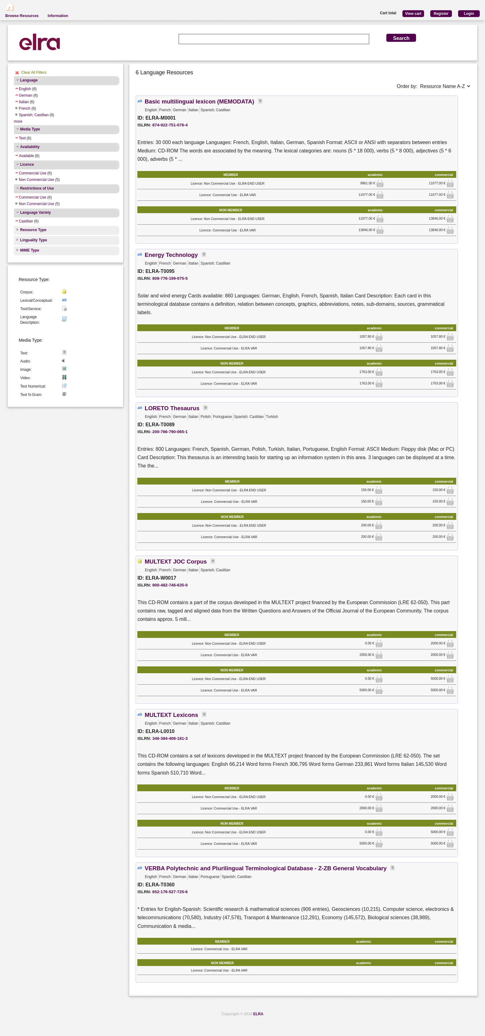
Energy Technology (171, 255)
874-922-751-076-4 (170, 125)
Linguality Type (33, 240)
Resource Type (33, 230)
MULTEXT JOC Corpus (176, 561)
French (24, 108)
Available (26, 156)
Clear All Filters (33, 72)
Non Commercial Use (36, 180)
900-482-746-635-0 (170, 585)
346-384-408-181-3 (170, 738)
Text (22, 138)
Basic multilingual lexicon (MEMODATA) (199, 101)
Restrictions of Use (37, 188)
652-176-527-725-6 (170, 891)
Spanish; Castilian (34, 115)
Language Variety (35, 212)
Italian (24, 102)
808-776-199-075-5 (170, 278)
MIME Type (29, 250)
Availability (30, 147)
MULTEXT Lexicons (171, 715)
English (25, 89)
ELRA (258, 1014)
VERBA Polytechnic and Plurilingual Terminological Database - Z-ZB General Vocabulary (266, 868)
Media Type (30, 129)
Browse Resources (22, 16)
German (25, 95)
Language (29, 80)
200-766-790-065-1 (170, 431)
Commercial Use (32, 173)
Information (58, 16)
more (18, 121)
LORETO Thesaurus (172, 408)
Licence (27, 164)
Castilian (26, 221)
